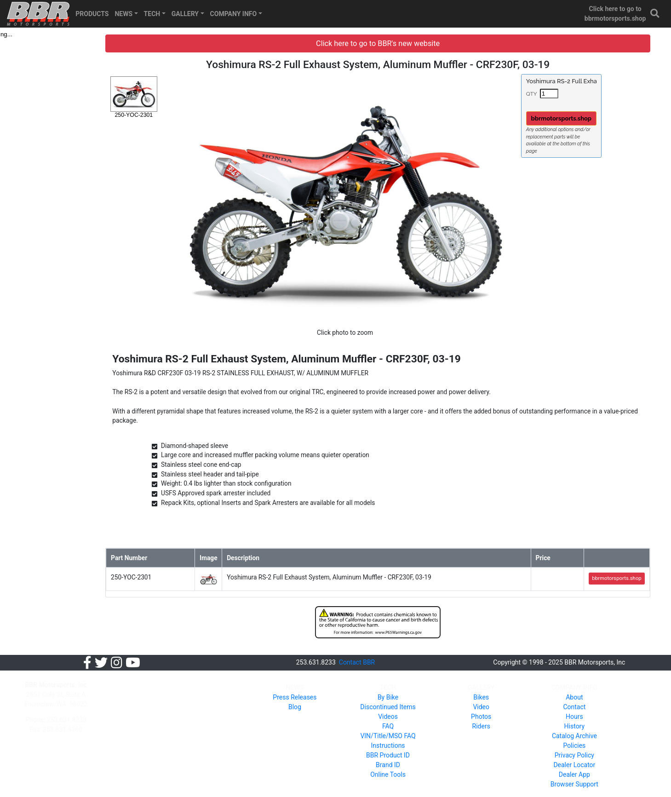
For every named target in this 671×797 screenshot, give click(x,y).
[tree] (63, 34)
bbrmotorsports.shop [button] (568, 118)
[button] (655, 13)
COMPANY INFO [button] (233, 13)
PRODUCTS (92, 13)
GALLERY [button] (185, 13)
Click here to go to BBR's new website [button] (391, 43)
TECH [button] (152, 13)
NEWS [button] (123, 13)
